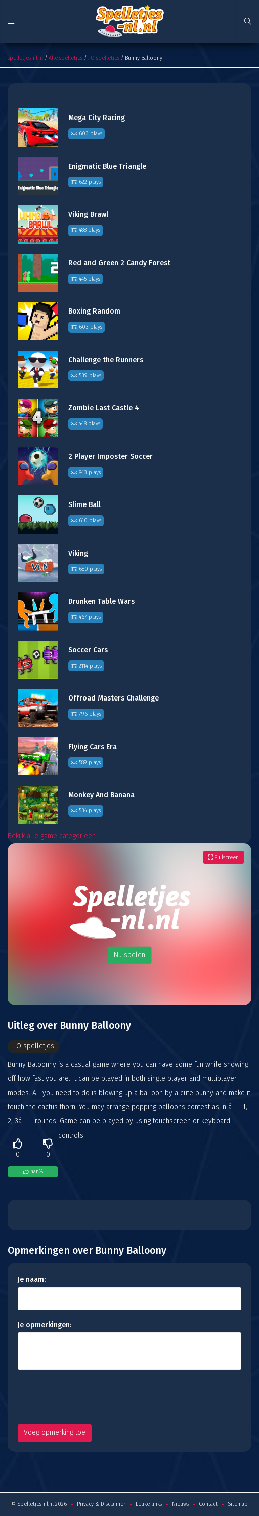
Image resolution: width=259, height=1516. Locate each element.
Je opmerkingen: (44, 1324)
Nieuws (180, 1504)
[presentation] (94, 1397)
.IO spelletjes (103, 58)
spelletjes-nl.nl (25, 58)
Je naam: (32, 1279)
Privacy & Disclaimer (101, 1504)
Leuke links (149, 1504)
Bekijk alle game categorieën (52, 836)
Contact (208, 1504)
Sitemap (238, 1504)
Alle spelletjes (65, 58)
